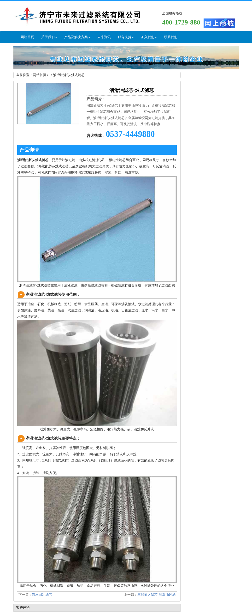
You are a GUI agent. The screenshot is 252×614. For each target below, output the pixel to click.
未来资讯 (104, 37)
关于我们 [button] (49, 37)
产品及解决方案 (77, 37)
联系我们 (170, 37)
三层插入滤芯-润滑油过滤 (156, 594)
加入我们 (149, 37)
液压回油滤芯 (42, 594)
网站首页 (27, 37)
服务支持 (126, 37)
